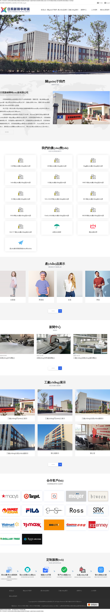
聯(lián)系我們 (104, 10)
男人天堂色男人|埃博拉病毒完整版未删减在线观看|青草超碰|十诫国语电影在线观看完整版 (22, 611)
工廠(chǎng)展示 (73, 10)
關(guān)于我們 (52, 10)
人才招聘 (94, 10)
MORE (7, 132)
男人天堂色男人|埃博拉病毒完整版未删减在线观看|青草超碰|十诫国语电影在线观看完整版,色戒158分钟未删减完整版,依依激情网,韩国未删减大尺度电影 (37, 0)
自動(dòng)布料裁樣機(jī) (46, 358)
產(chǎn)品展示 (62, 10)
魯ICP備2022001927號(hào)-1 (74, 601)
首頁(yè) (43, 10)
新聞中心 (84, 10)
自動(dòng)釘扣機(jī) (7, 358)
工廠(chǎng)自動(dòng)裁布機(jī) (85, 358)
